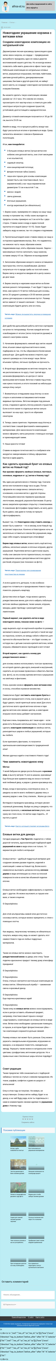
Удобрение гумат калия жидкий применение (36, 1241)
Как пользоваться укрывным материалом (36, 1149)
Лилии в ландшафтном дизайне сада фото (18, 1195)
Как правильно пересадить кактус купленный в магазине (36, 1265)
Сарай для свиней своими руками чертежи (16, 1219)
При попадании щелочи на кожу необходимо (18, 1264)
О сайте (30, 1317)
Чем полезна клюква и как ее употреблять (18, 1241)
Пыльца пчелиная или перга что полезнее (35, 1218)
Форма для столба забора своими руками (36, 1195)
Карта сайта (40, 1317)
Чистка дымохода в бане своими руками (17, 1172)
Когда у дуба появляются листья (17, 1149)
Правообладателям (19, 1317)
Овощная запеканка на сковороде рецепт (36, 1172)
